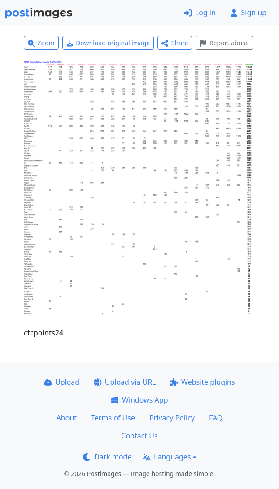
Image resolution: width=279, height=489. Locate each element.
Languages (167, 457)
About (67, 418)
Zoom (41, 43)
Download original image (108, 43)
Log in (200, 12)
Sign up (248, 12)
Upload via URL (125, 382)
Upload (61, 382)
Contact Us (139, 436)
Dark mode (107, 457)
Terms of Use (113, 418)
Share (174, 43)
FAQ (215, 418)
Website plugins (202, 382)
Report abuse (224, 43)
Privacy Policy (172, 418)
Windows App (139, 400)
